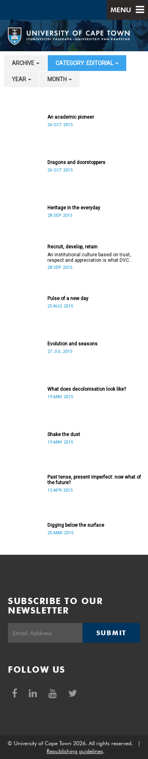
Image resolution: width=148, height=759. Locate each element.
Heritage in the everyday (73, 208)
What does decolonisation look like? (86, 389)
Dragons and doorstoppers (76, 162)
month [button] (59, 79)
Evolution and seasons (72, 344)
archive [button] (25, 63)
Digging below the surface (75, 525)
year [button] (21, 79)
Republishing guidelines (75, 751)
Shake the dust (63, 434)
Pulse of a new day (67, 298)
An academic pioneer (70, 117)
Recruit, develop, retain (72, 247)
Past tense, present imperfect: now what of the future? (94, 479)
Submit (111, 633)
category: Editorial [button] (87, 63)
